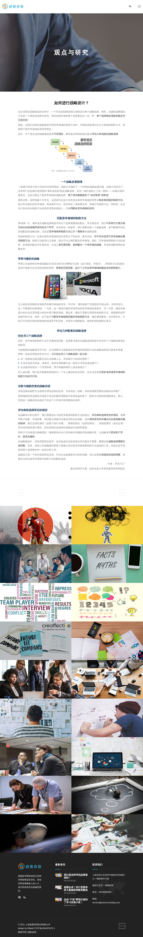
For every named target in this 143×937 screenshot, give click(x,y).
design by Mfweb (26, 928)
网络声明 (22, 932)
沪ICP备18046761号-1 (45, 928)
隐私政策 (32, 932)
